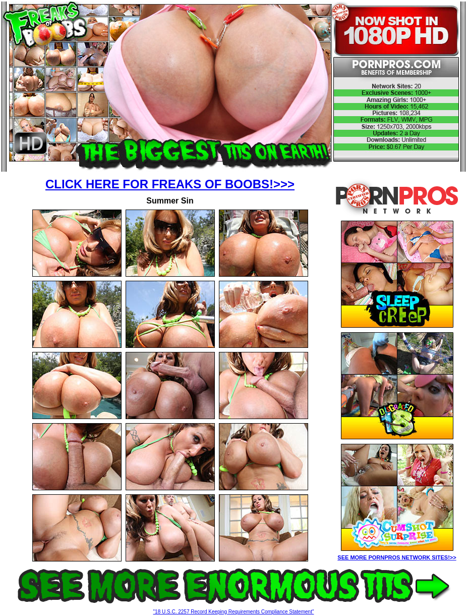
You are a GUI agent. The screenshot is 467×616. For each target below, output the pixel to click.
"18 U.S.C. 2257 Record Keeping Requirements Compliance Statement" (233, 611)
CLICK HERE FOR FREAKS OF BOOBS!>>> (170, 184)
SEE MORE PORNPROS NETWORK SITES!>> (396, 557)
